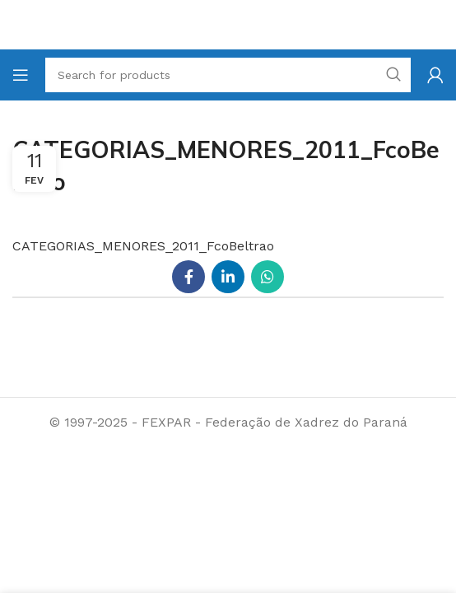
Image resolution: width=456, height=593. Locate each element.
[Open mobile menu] (20, 74)
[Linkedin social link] (228, 276)
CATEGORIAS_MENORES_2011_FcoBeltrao (143, 246)
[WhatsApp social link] (267, 276)
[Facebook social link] (188, 276)
